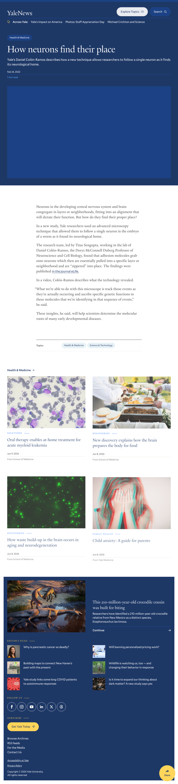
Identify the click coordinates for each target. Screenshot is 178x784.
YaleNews (19, 14)
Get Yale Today (23, 726)
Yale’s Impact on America (46, 22)
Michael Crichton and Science (126, 22)
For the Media (16, 748)
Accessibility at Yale (18, 760)
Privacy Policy (14, 765)
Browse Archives (18, 738)
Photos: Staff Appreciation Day (85, 22)
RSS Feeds (13, 743)
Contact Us (14, 752)
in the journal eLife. (65, 274)
